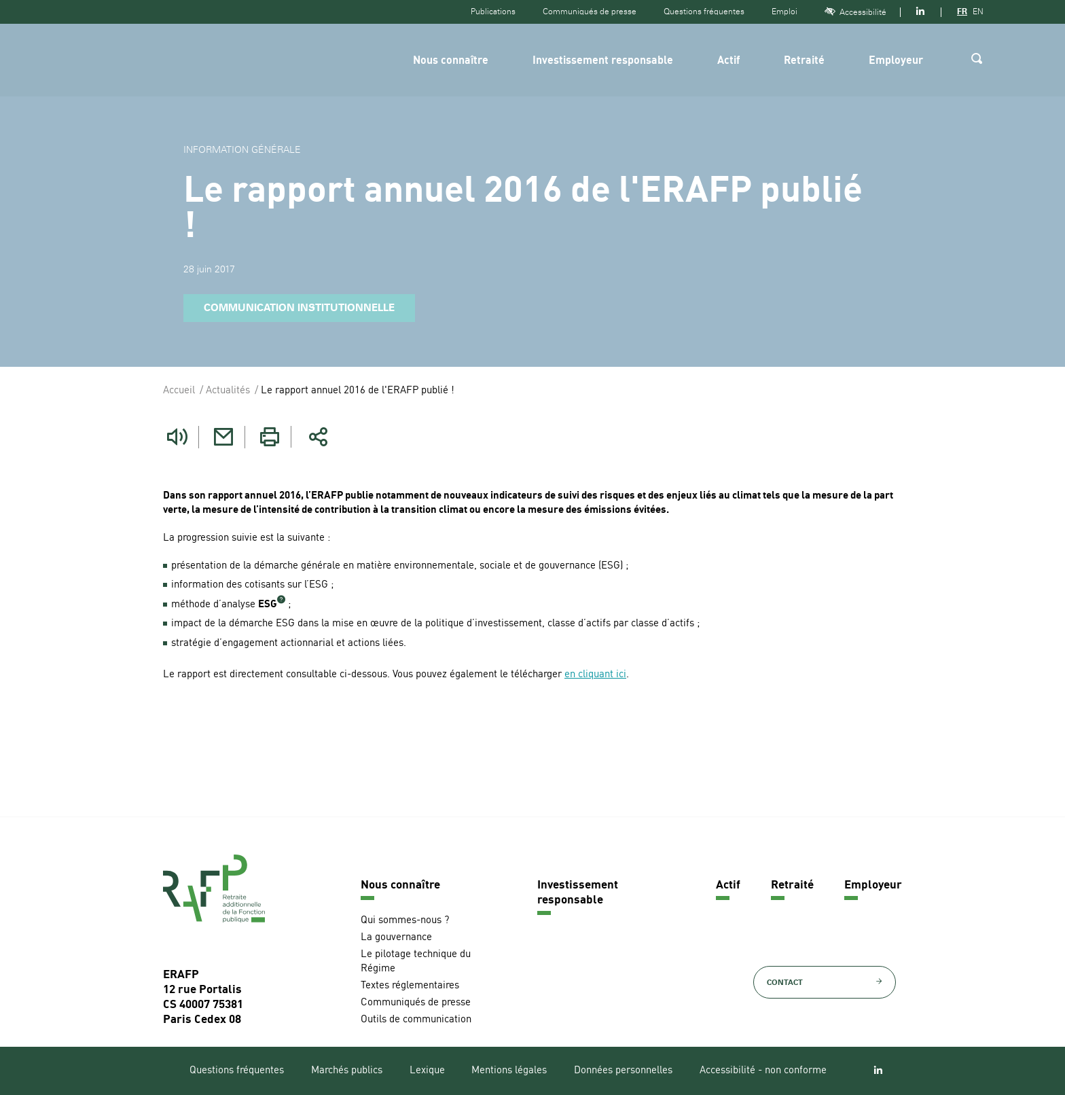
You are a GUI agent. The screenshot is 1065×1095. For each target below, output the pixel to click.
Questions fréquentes (704, 11)
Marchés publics (346, 1070)
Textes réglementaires (410, 985)
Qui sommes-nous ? (405, 920)
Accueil (179, 391)
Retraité (804, 61)
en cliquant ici (595, 674)
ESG (267, 604)
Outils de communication (416, 1019)
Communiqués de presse (589, 11)
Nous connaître (450, 61)
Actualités (228, 391)
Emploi (784, 11)
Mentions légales (509, 1070)
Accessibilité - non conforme (763, 1070)
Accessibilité (855, 11)
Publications (493, 11)
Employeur (896, 61)
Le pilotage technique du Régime (416, 961)
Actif (728, 61)
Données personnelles (623, 1070)
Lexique (427, 1070)
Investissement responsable (602, 61)
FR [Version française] (962, 11)
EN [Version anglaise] (978, 11)
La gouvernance (396, 937)
